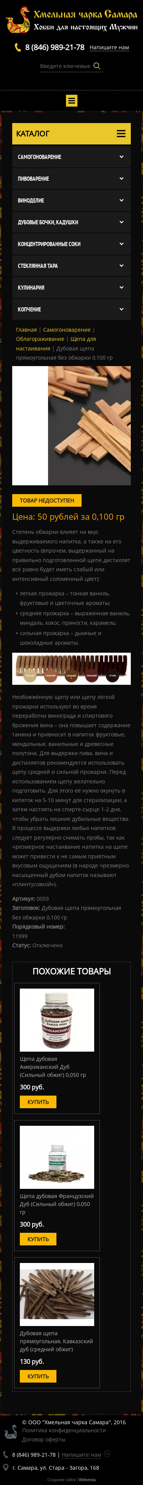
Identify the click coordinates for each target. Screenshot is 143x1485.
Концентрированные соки (49, 244)
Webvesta (87, 1480)
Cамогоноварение (39, 156)
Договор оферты (44, 1439)
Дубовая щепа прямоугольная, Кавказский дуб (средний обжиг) (56, 1341)
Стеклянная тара (38, 265)
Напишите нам (109, 47)
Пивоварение (33, 178)
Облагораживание (40, 338)
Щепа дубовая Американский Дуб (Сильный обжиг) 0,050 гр (53, 1066)
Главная (26, 329)
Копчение (29, 309)
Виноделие (31, 200)
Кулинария (31, 287)
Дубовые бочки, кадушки (48, 222)
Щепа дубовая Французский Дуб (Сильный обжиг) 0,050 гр (57, 1204)
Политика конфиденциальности (64, 1430)
